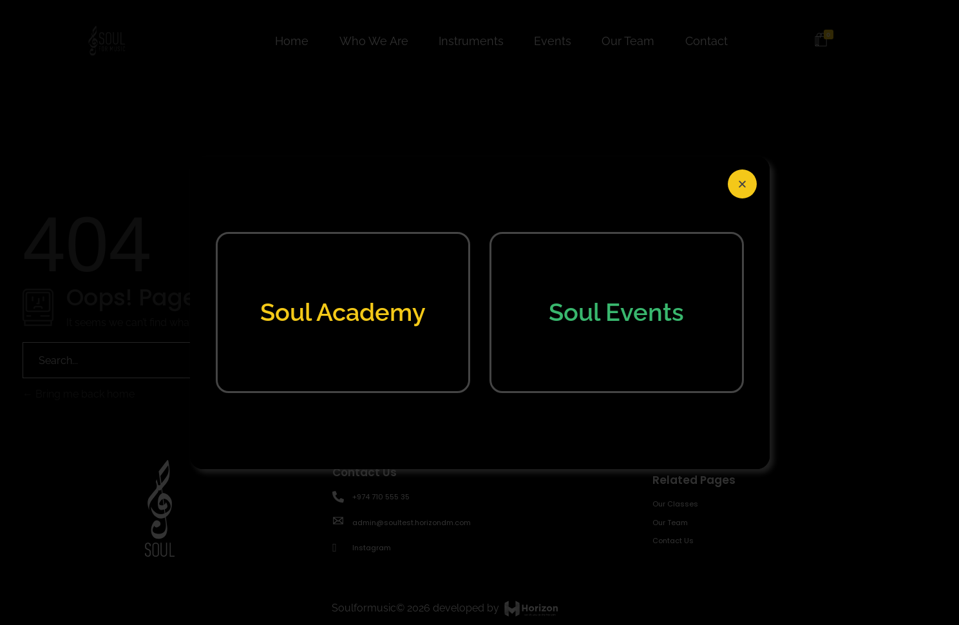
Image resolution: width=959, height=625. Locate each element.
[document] (479, 312)
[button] (742, 183)
